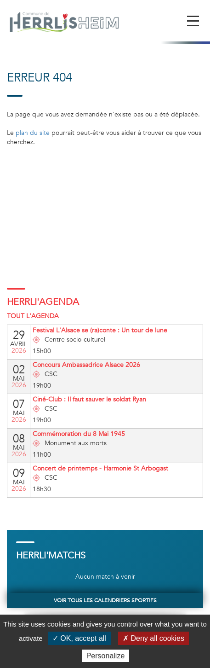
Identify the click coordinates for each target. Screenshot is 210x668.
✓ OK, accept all (79, 638)
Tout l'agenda (33, 316)
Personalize (105, 656)
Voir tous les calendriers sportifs (105, 600)
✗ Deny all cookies (153, 638)
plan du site (33, 132)
